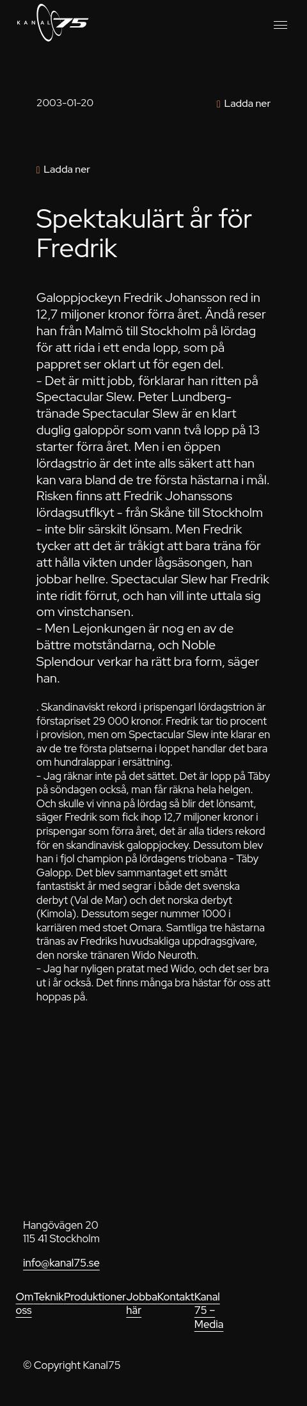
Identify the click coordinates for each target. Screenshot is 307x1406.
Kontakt (175, 1297)
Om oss (25, 1304)
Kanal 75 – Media (209, 1310)
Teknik (48, 1297)
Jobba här (141, 1304)
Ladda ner (247, 103)
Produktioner (95, 1297)
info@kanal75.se (61, 1263)
